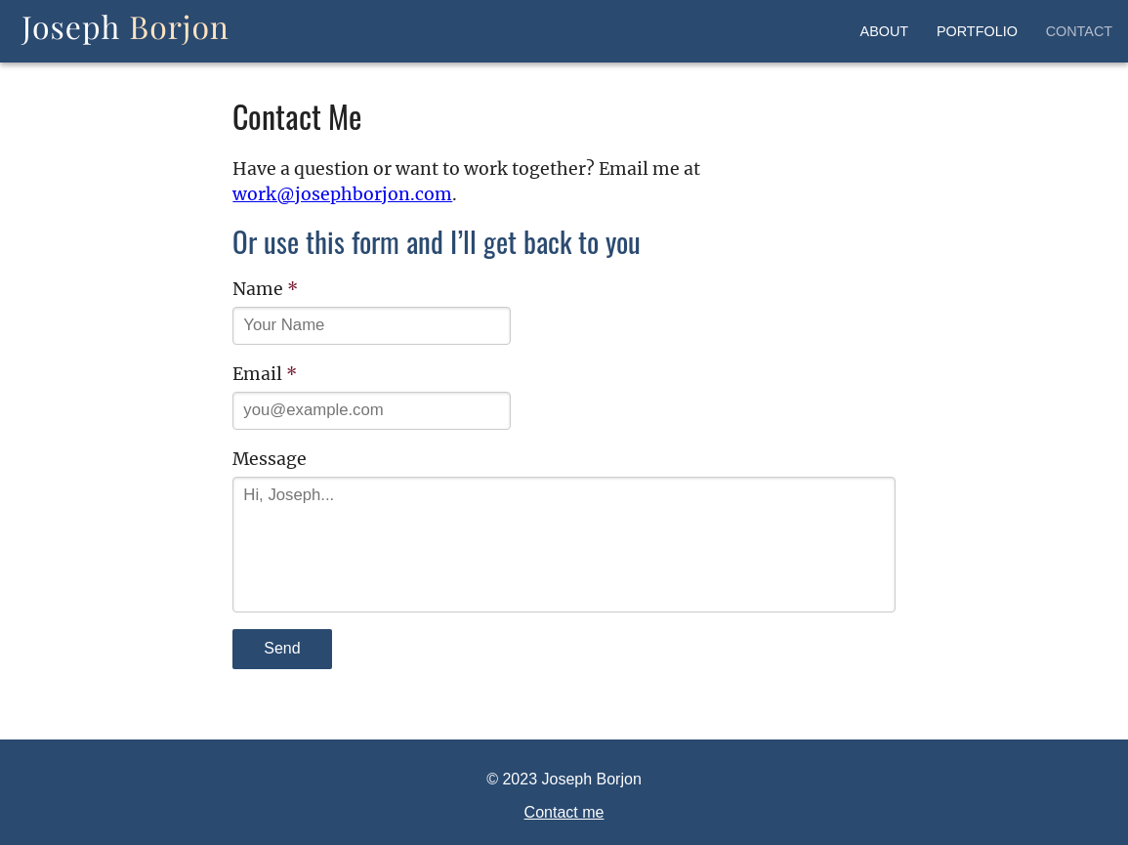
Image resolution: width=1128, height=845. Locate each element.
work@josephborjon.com (342, 194)
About (884, 31)
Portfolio (977, 31)
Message (269, 459)
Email (264, 374)
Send (282, 648)
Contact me (564, 812)
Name (265, 289)
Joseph (125, 27)
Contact (1079, 31)
